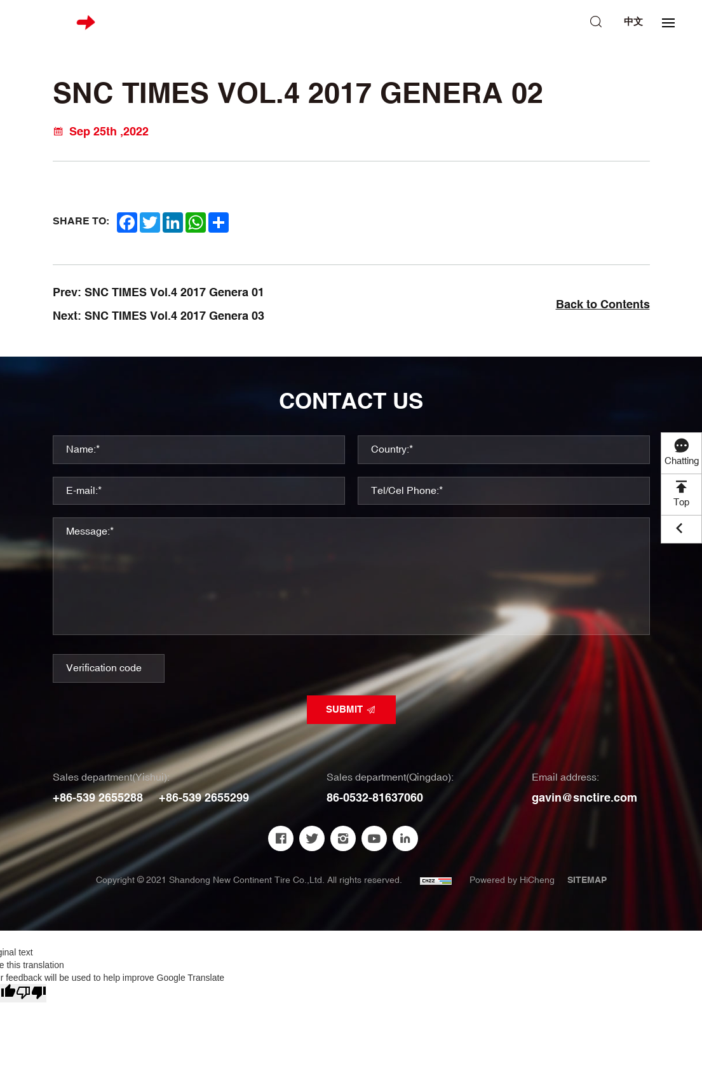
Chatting (682, 461)
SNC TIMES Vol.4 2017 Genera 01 (174, 292)
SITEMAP (587, 880)
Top (681, 502)
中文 (633, 22)
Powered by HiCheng (512, 880)
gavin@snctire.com (584, 798)
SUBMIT (344, 710)
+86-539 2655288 (98, 798)
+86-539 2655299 (204, 798)
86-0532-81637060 (375, 798)
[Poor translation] (31, 993)
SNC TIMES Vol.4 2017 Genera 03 (174, 316)
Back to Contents (603, 304)
